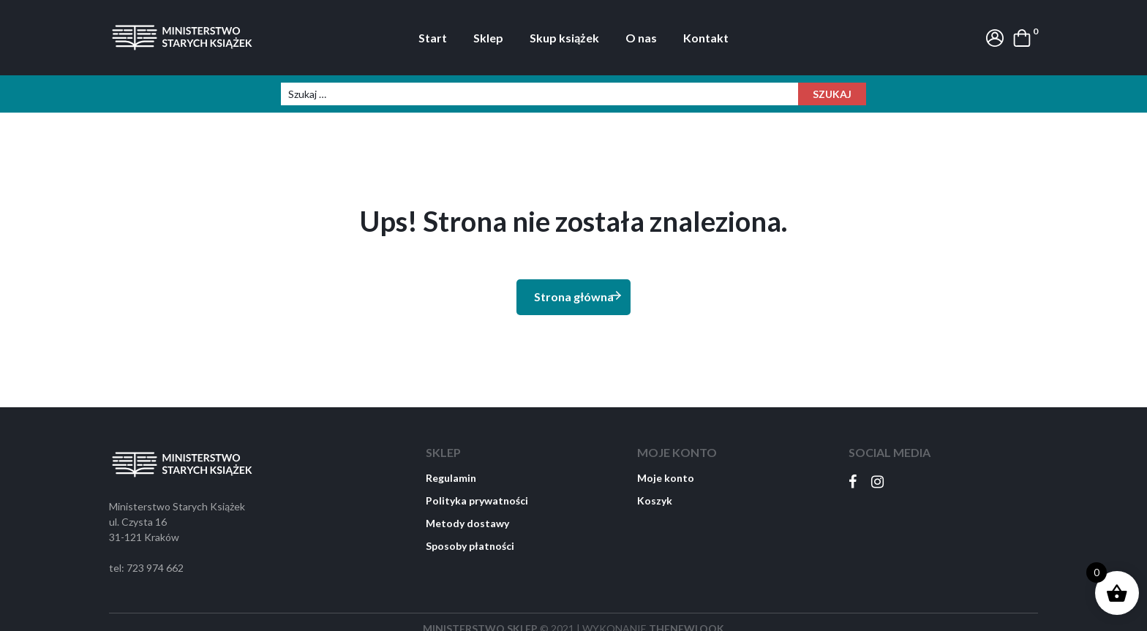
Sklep (488, 38)
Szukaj (832, 94)
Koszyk (654, 500)
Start (432, 38)
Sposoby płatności (470, 546)
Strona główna (578, 295)
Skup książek (564, 38)
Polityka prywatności (477, 500)
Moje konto (665, 478)
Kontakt (706, 38)
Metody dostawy (467, 523)
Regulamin (451, 478)
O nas (641, 38)
